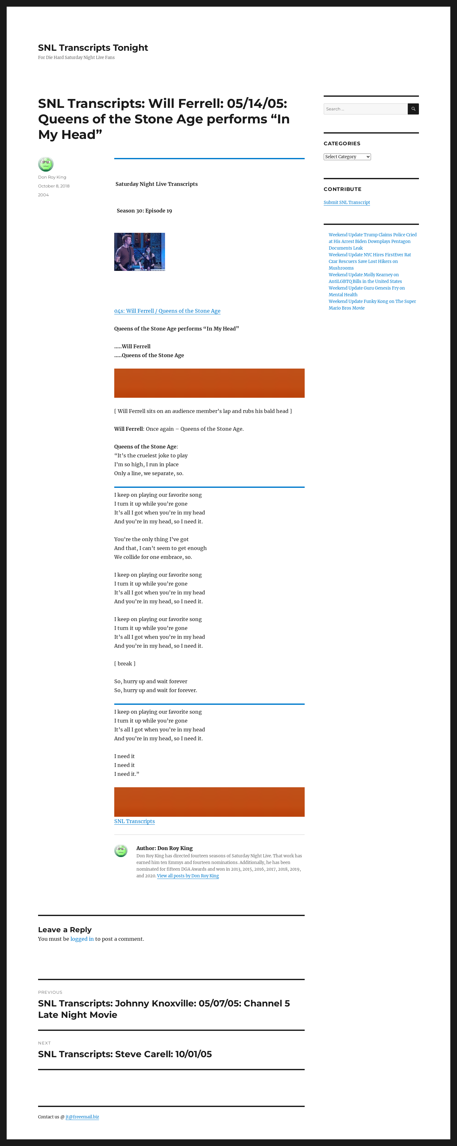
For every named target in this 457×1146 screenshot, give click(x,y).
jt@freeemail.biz (82, 1117)
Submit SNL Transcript (347, 202)
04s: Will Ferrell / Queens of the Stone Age (167, 311)
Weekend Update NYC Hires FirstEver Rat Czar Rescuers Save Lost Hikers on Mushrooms (370, 261)
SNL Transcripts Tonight (93, 47)
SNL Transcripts (134, 821)
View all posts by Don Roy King (188, 876)
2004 (43, 194)
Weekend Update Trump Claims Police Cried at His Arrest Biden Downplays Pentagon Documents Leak (373, 241)
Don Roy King (52, 177)
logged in (82, 939)
